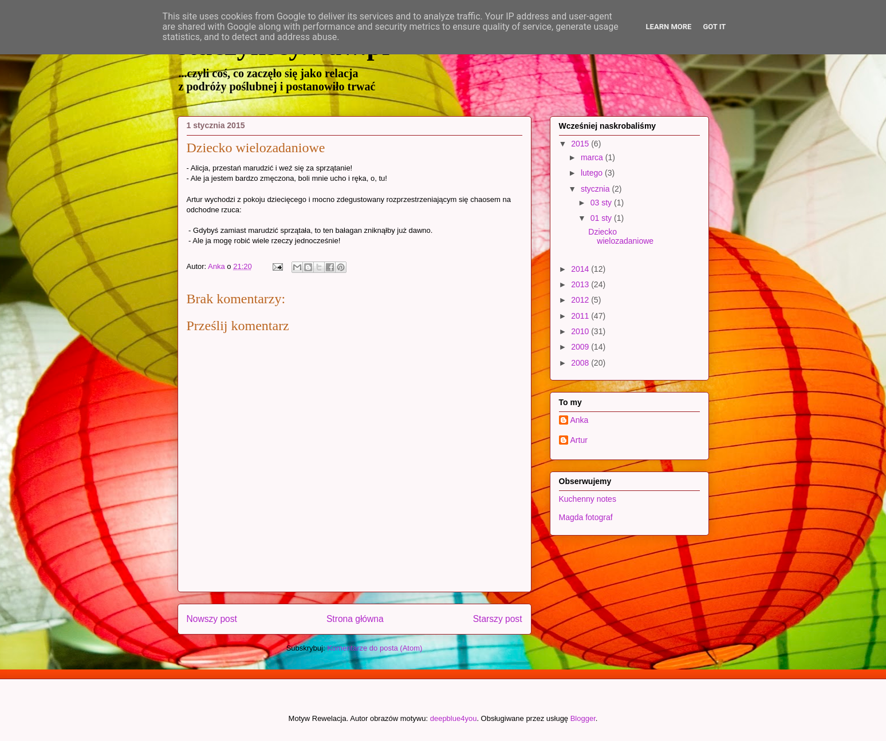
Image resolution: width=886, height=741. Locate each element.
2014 (581, 269)
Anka (579, 420)
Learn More (669, 26)
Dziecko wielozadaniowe (620, 236)
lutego (593, 172)
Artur (579, 440)
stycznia (596, 188)
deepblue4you (453, 718)
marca (593, 157)
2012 (581, 299)
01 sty (602, 218)
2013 (581, 284)
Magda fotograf (586, 517)
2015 (581, 143)
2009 (581, 346)
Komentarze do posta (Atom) (374, 648)
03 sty (602, 202)
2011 (581, 315)
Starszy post (497, 619)
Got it (714, 26)
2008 (581, 362)
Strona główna (355, 619)
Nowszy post (212, 619)
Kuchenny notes (587, 499)
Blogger (583, 718)
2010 (581, 331)
